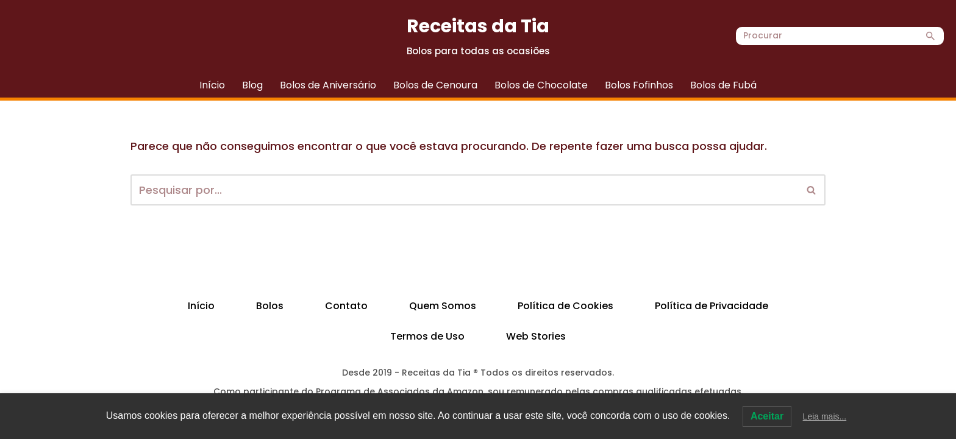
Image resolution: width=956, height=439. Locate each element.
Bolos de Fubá (723, 85)
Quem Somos (442, 306)
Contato (346, 306)
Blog (252, 85)
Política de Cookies (565, 306)
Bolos (270, 306)
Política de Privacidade (711, 306)
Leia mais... (825, 416)
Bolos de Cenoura (435, 85)
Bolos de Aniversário (328, 85)
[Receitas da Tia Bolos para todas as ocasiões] (478, 36)
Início (212, 85)
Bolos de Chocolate (541, 85)
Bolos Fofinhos (639, 85)
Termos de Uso (427, 336)
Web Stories (536, 336)
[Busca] (826, 36)
